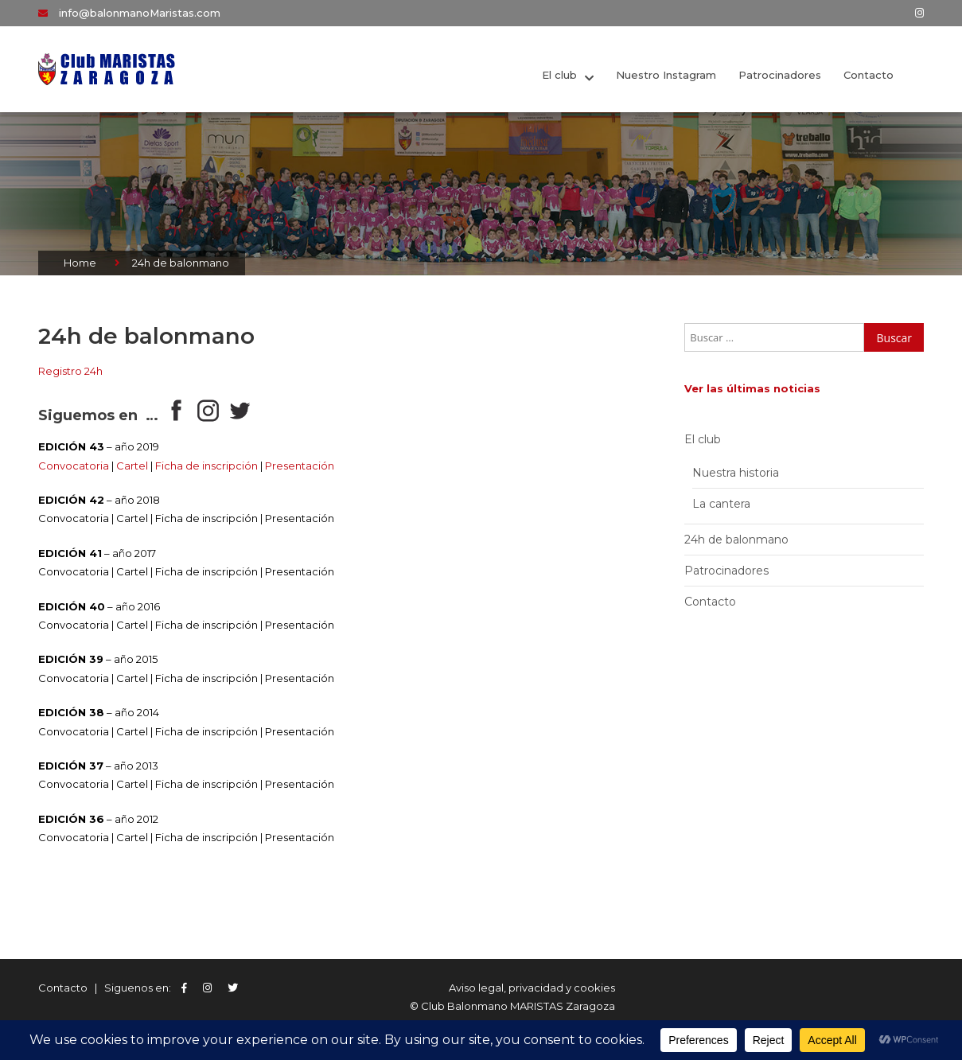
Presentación (299, 465)
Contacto (868, 74)
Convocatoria (73, 465)
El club (559, 74)
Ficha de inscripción (206, 465)
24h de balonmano (736, 539)
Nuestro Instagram (666, 74)
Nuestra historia (735, 473)
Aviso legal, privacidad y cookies (532, 987)
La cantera (721, 504)
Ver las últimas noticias (752, 388)
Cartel (132, 465)
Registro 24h (70, 370)
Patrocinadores (779, 74)
